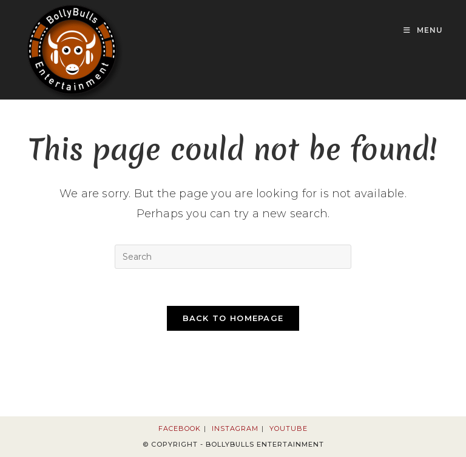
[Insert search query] (233, 257)
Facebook (179, 428)
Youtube (288, 428)
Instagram (235, 428)
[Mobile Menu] (423, 30)
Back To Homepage (233, 318)
